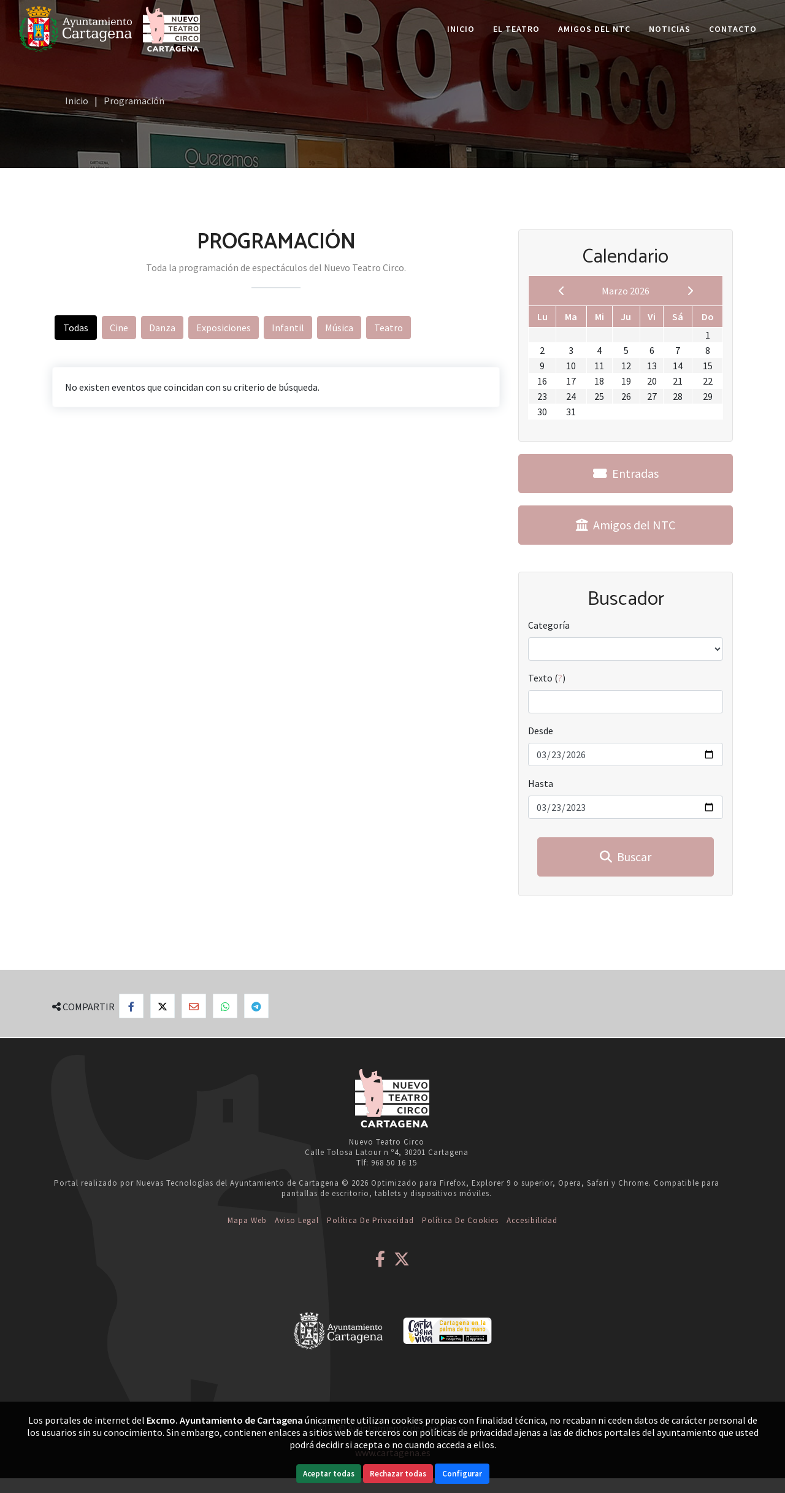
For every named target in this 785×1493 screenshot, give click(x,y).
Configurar (462, 1473)
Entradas (626, 473)
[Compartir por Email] (194, 1006)
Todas (75, 327)
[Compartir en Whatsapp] (225, 1006)
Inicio (461, 28)
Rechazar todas (398, 1473)
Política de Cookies (460, 1220)
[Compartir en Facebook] (131, 1006)
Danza (162, 327)
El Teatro (516, 28)
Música (339, 327)
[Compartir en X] (162, 1006)
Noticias (670, 28)
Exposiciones (223, 327)
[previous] (562, 290)
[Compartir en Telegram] (256, 1006)
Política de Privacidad (370, 1220)
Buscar (625, 856)
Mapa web (247, 1220)
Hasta (540, 783)
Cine (119, 327)
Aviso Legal (297, 1220)
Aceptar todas (328, 1473)
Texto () (546, 678)
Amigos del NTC (594, 28)
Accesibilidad (532, 1220)
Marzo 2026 (625, 291)
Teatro (388, 327)
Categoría (549, 625)
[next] (690, 290)
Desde (540, 730)
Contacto (733, 28)
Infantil (288, 327)
